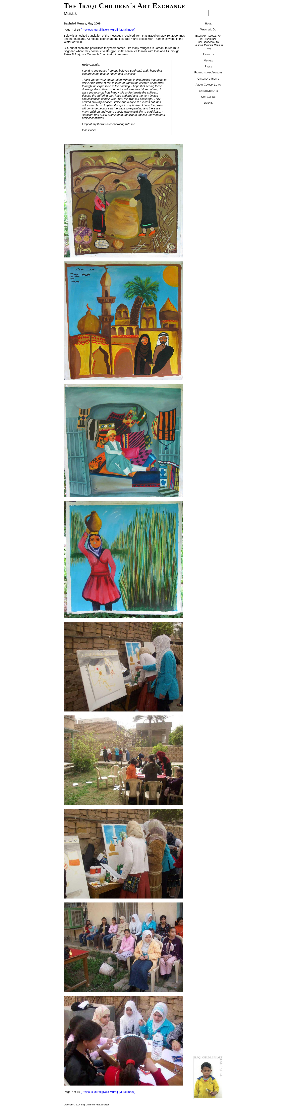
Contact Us (208, 96)
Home (208, 23)
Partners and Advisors (208, 72)
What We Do (208, 29)
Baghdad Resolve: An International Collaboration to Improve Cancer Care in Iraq (208, 42)
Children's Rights (208, 78)
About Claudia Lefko (208, 84)
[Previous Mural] (91, 29)
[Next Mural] (110, 29)
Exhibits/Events (208, 90)
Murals (208, 60)
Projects (208, 54)
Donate (208, 102)
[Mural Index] (127, 29)
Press (208, 66)
